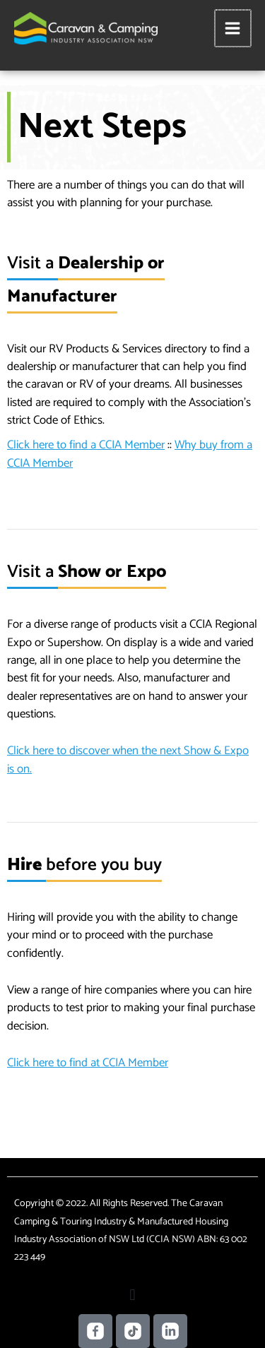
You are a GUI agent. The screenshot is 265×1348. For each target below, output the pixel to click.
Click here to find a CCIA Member (86, 445)
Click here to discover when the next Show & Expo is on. (128, 759)
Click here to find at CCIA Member (87, 1063)
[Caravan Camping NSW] (86, 28)
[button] (132, 1295)
